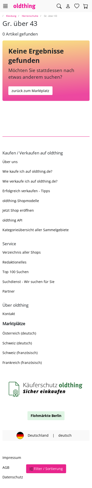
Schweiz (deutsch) (17, 343)
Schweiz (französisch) (20, 352)
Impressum (11, 457)
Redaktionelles (14, 262)
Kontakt (8, 313)
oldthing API (12, 220)
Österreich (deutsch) (19, 333)
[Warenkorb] (85, 6)
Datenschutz (12, 477)
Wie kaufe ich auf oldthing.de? (27, 171)
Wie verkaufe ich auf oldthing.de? (29, 181)
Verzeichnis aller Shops (21, 252)
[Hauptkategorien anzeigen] (5, 6)
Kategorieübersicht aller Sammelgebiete (35, 229)
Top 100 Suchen (15, 271)
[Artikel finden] (59, 6)
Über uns (10, 161)
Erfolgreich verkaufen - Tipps (26, 190)
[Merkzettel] (76, 6)
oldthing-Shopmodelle (20, 200)
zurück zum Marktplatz (30, 90)
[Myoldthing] (68, 6)
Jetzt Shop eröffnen (18, 210)
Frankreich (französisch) (22, 362)
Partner (8, 291)
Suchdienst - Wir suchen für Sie (28, 281)
